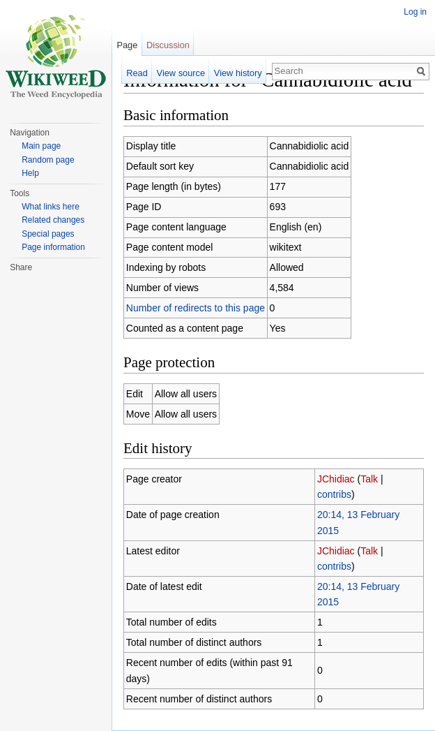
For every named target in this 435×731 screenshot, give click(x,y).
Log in (415, 12)
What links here (50, 207)
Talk (369, 479)
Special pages (48, 234)
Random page (48, 160)
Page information (53, 247)
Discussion (168, 45)
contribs (334, 494)
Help (30, 173)
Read (137, 73)
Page (126, 45)
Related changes (53, 220)
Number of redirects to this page (195, 307)
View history (238, 73)
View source (181, 73)
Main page (41, 146)
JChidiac (336, 479)
